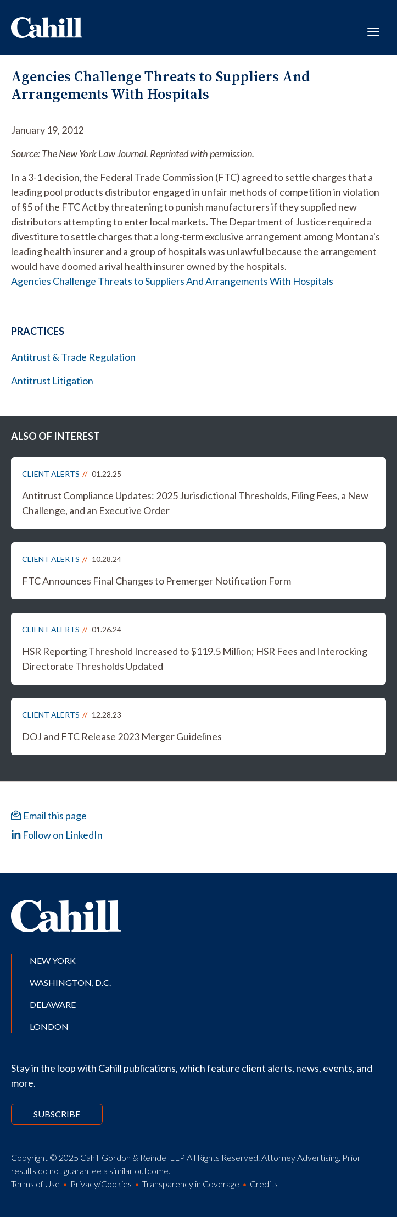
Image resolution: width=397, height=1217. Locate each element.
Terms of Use (35, 1184)
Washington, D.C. (70, 982)
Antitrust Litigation (52, 381)
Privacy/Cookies (101, 1184)
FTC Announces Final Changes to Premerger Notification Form (156, 581)
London (49, 1026)
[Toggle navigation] (373, 31)
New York (53, 960)
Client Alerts (51, 473)
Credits (264, 1184)
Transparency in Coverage (190, 1184)
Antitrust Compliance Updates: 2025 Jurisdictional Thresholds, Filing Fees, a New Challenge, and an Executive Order (195, 502)
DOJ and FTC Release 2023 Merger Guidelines (122, 736)
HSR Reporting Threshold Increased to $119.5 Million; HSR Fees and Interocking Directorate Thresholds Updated (194, 658)
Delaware (53, 1004)
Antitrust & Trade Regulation (73, 357)
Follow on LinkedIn (57, 835)
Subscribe (56, 1114)
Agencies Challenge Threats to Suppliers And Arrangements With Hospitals (172, 281)
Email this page (49, 816)
